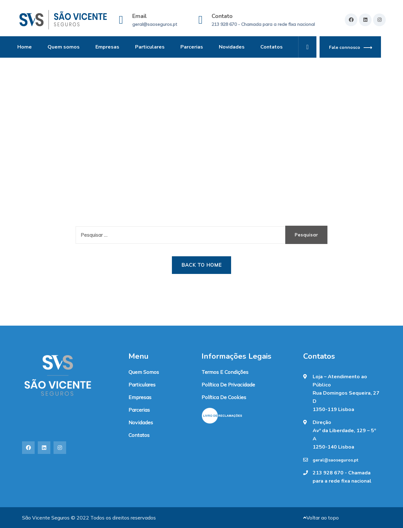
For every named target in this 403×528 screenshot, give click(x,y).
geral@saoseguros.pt (154, 24)
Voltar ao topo (321, 517)
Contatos (271, 47)
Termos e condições (225, 372)
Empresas (107, 47)
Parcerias (191, 47)
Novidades (232, 47)
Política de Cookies (224, 397)
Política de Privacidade (228, 384)
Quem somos (64, 47)
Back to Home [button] (201, 265)
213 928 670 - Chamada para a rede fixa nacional (263, 24)
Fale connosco (344, 47)
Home (24, 47)
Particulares (150, 47)
